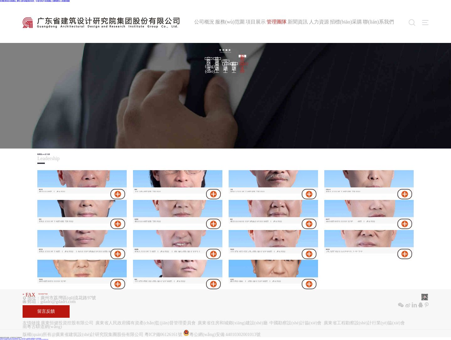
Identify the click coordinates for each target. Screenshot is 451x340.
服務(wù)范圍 (230, 21)
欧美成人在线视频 (4, 339)
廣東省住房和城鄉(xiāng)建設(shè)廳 (232, 323)
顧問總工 (234, 63)
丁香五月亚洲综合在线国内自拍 (41, 339)
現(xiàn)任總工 (225, 61)
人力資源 (319, 21)
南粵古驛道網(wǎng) (42, 327)
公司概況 (204, 21)
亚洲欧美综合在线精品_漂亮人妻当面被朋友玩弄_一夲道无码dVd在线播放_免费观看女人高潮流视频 (35, 1)
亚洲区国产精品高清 (12, 339)
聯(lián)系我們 (378, 21)
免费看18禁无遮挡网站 (30, 339)
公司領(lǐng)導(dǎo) (208, 58)
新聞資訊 (298, 21)
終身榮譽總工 (217, 58)
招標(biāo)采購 (346, 21)
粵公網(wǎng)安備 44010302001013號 (222, 333)
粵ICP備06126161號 (163, 334)
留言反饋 (46, 311)
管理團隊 (277, 21)
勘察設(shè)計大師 (242, 56)
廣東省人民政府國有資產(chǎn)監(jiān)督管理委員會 (145, 323)
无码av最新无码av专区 (20, 339)
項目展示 (256, 21)
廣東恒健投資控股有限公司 (67, 323)
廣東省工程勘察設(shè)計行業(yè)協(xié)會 (364, 323)
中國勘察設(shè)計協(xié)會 (295, 323)
